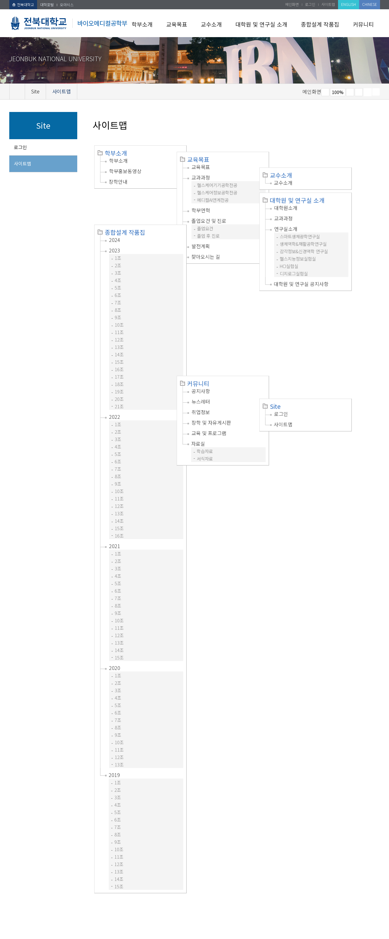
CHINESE (369, 4)
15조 (119, 328)
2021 (114, 513)
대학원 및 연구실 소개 (261, 24)
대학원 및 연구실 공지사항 (327, 261)
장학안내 (118, 181)
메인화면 (292, 4)
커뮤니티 (363, 24)
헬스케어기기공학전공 (230, 178)
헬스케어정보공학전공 (230, 186)
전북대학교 (23, 4)
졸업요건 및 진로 (222, 214)
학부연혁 (214, 204)
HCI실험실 (315, 244)
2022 (114, 383)
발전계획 (214, 239)
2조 (118, 232)
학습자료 (218, 335)
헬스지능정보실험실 (324, 236)
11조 (119, 299)
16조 (119, 336)
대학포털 (47, 4)
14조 (119, 321)
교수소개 (211, 24)
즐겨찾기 (359, 92)
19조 (119, 358)
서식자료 (218, 343)
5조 (118, 254)
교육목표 (176, 24)
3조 (118, 239)
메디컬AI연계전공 (226, 193)
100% (338, 92)
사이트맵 (328, 4)
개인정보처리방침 (64, 900)
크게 (350, 92)
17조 (119, 343)
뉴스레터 (214, 285)
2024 (114, 206)
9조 (118, 284)
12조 (119, 306)
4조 (118, 247)
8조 (118, 276)
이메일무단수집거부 (107, 900)
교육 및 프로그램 (222, 317)
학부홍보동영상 (125, 171)
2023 (114, 217)
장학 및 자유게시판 (224, 307)
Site (301, 279)
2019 (114, 741)
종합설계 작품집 (320, 24)
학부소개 (142, 24)
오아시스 (67, 4)
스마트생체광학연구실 (326, 214)
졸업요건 (218, 222)
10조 (119, 291)
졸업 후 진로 (221, 229)
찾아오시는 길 (218, 250)
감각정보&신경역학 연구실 (330, 229)
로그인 (310, 4)
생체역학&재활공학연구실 (329, 221)
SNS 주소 (376, 92)
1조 (118, 224)
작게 (325, 92)
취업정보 (214, 296)
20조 (119, 365)
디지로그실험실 (320, 251)
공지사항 (214, 275)
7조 (118, 269)
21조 (119, 373)
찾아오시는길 (147, 900)
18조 (119, 351)
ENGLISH (348, 4)
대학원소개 (311, 185)
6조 (118, 262)
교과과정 (214, 171)
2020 (114, 634)
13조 (119, 314)
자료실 (211, 328)
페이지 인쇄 (368, 92)
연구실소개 (311, 206)
